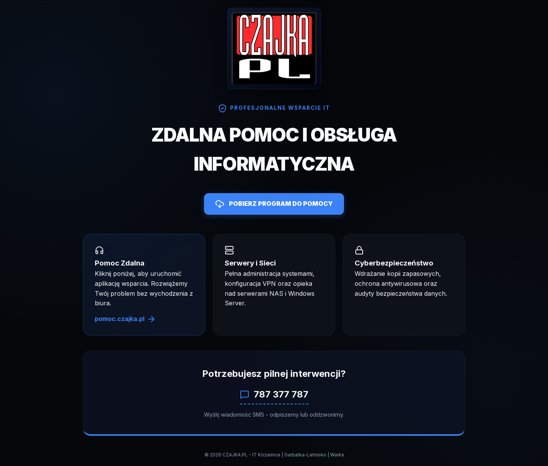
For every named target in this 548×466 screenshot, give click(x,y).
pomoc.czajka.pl (125, 319)
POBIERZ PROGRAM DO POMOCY (274, 204)
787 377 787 (274, 394)
